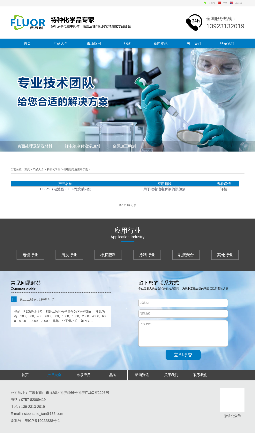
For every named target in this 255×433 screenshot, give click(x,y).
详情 (223, 189)
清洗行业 (69, 255)
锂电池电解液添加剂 (82, 146)
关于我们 (194, 43)
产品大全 (61, 43)
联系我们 (227, 43)
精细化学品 (53, 169)
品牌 (127, 43)
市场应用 (94, 43)
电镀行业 (30, 255)
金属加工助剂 (124, 146)
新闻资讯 (161, 43)
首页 (27, 43)
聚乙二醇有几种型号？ (33, 299)
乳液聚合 (186, 255)
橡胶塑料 (108, 255)
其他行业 (225, 255)
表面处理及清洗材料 (34, 146)
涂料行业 (147, 255)
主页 (27, 169)
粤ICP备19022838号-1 (42, 421)
